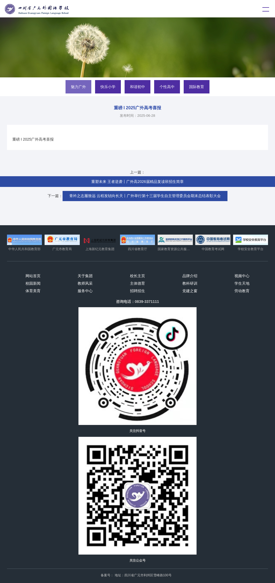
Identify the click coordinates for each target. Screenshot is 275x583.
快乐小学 (107, 87)
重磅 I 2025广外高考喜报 (33, 139)
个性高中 (167, 87)
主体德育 (137, 283)
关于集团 (85, 276)
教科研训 (189, 283)
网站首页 (33, 276)
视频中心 (241, 276)
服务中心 (85, 291)
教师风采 (85, 283)
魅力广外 (78, 87)
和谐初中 (137, 87)
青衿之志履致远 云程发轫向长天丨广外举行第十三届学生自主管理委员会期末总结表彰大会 (145, 196)
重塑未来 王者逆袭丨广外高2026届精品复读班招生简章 (137, 181)
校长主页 (137, 276)
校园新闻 (33, 283)
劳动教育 (241, 291)
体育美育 (33, 291)
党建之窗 (189, 291)
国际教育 (196, 87)
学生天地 (241, 283)
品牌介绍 (189, 276)
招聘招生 (137, 291)
